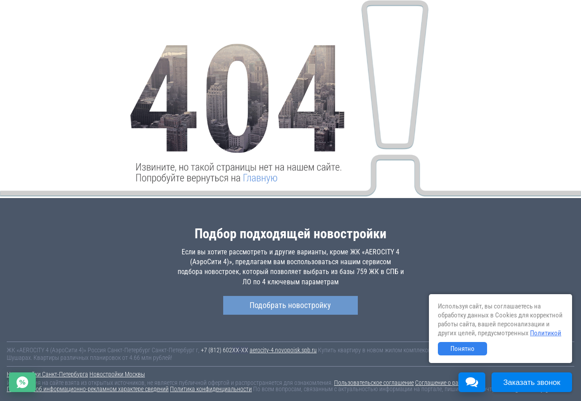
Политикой (545, 333)
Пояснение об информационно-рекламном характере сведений (88, 389)
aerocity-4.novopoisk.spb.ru (283, 350)
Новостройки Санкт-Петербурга (47, 374)
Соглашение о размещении (449, 382)
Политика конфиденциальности (211, 389)
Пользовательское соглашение (374, 382)
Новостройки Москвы (117, 374)
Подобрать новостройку (290, 305)
